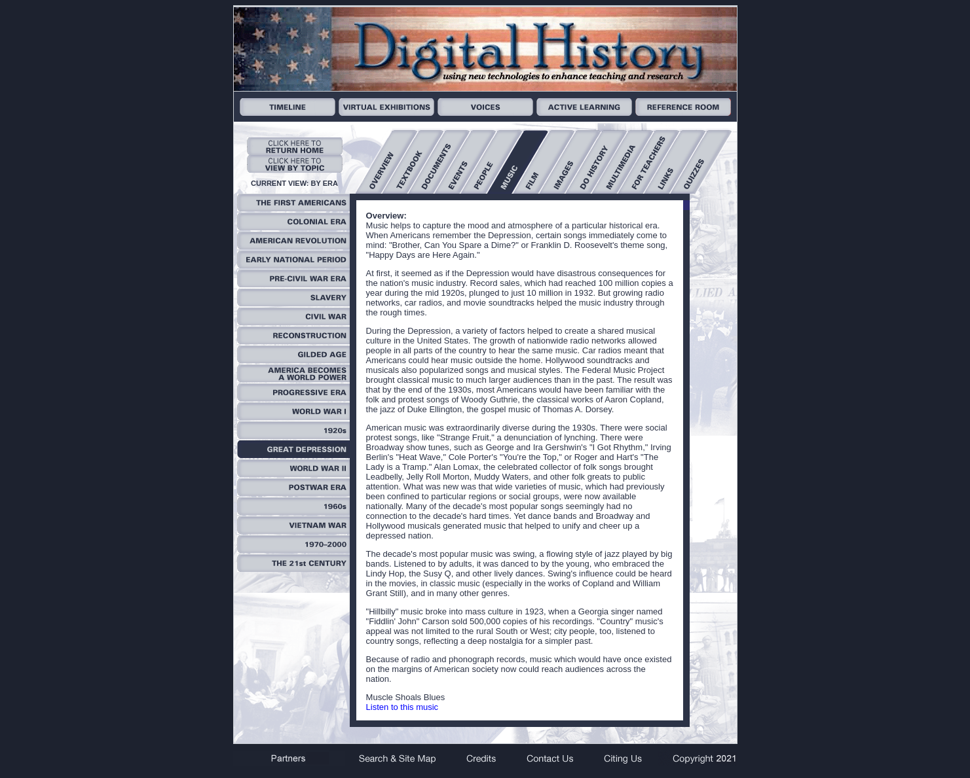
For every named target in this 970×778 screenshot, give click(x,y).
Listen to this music (402, 707)
